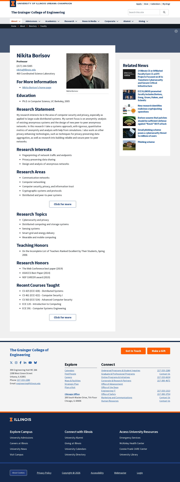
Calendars (155, 3)
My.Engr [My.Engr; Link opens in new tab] (166, 3)
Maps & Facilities (73, 380)
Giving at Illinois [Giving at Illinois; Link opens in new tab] (73, 443)
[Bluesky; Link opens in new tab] (35, 362)
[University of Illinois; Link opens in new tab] (20, 419)
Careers (68, 377)
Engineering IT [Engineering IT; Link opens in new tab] (108, 390)
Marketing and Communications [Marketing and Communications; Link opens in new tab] (116, 397)
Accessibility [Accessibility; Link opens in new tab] (97, 472)
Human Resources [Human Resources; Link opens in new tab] (110, 400)
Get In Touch (133, 351)
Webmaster (120, 472)
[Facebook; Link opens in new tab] (21, 362)
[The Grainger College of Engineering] (38, 12)
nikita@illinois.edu (26, 69)
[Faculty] (43, 26)
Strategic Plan (72, 384)
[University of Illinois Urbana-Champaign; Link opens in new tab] (41, 4)
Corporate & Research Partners (116, 380)
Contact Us (164, 373)
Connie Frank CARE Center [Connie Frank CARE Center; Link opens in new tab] (133, 448)
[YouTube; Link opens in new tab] (30, 362)
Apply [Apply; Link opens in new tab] (139, 3)
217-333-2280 (23, 380)
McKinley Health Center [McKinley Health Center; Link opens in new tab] (132, 443)
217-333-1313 (163, 390)
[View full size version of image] (176, 31)
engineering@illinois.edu (28, 383)
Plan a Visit (70, 387)
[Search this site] (144, 12)
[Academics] (52, 21)
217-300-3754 (163, 394)
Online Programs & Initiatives (115, 377)
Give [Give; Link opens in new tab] (146, 3)
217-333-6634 (163, 377)
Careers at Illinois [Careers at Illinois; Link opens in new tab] (19, 443)
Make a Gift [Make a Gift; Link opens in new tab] (159, 351)
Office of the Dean (109, 387)
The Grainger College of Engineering (29, 352)
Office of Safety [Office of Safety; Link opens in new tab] (108, 394)
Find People (70, 373)
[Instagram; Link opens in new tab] (16, 362)
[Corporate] (111, 21)
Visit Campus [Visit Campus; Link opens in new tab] (16, 454)
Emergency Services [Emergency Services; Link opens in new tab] (130, 437)
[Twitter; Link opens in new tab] (11, 362)
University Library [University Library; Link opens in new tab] (129, 454)
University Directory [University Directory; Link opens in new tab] (75, 454)
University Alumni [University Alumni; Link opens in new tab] (74, 437)
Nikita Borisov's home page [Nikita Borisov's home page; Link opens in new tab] (36, 87)
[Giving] (143, 21)
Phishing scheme (146, 142)
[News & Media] (91, 21)
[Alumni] (128, 21)
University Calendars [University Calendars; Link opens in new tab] (75, 448)
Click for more (62, 204)
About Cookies (18, 472)
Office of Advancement (112, 384)
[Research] (71, 21)
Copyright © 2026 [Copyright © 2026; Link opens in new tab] (71, 472)
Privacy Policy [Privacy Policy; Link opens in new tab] (44, 472)
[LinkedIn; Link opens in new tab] (25, 362)
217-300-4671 (163, 380)
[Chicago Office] (72, 394)
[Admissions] (33, 21)
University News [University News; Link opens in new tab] (18, 448)
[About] (16, 21)
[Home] (13, 26)
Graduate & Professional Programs (118, 373)
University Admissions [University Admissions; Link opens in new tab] (21, 437)
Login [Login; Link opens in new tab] (140, 472)
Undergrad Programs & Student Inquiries (120, 370)
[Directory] (33, 26)
